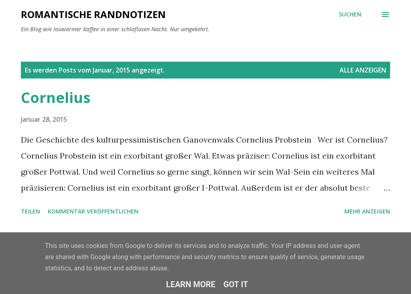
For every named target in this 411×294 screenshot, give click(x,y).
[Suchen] (350, 14)
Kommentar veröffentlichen (93, 211)
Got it (236, 284)
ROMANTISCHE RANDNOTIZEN (93, 14)
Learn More (191, 284)
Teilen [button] (30, 211)
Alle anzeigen (363, 70)
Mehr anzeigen (367, 211)
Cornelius (55, 97)
